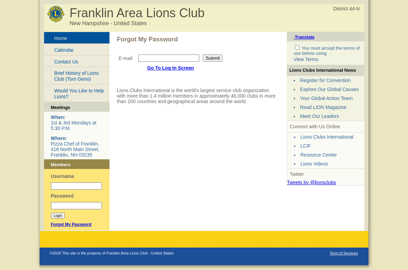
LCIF (306, 146)
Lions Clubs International (327, 137)
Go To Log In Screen (170, 68)
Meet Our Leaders (319, 116)
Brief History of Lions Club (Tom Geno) (76, 76)
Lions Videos (314, 164)
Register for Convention (325, 80)
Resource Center (319, 155)
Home (60, 38)
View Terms (306, 59)
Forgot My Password (71, 224)
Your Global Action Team (326, 98)
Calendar (64, 50)
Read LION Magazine (323, 107)
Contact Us (66, 61)
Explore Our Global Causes (329, 89)
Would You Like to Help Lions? (79, 93)
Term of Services (344, 253)
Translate (304, 37)
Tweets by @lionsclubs (311, 182)
